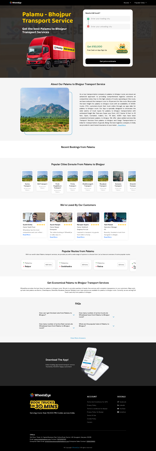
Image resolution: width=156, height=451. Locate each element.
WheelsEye (75, 447)
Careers (89, 422)
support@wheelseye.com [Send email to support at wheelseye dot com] (42, 439)
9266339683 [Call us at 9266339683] (91, 441)
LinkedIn (121, 405)
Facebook (121, 402)
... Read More (121, 125)
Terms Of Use (91, 415)
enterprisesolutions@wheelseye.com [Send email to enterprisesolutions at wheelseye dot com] (57, 441)
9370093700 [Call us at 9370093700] (61, 439)
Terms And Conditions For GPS (97, 402)
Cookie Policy (91, 419)
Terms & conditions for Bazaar (97, 409)
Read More (26, 235)
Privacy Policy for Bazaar (95, 412)
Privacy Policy (91, 405)
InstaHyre (121, 412)
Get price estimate (108, 61)
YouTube (121, 409)
